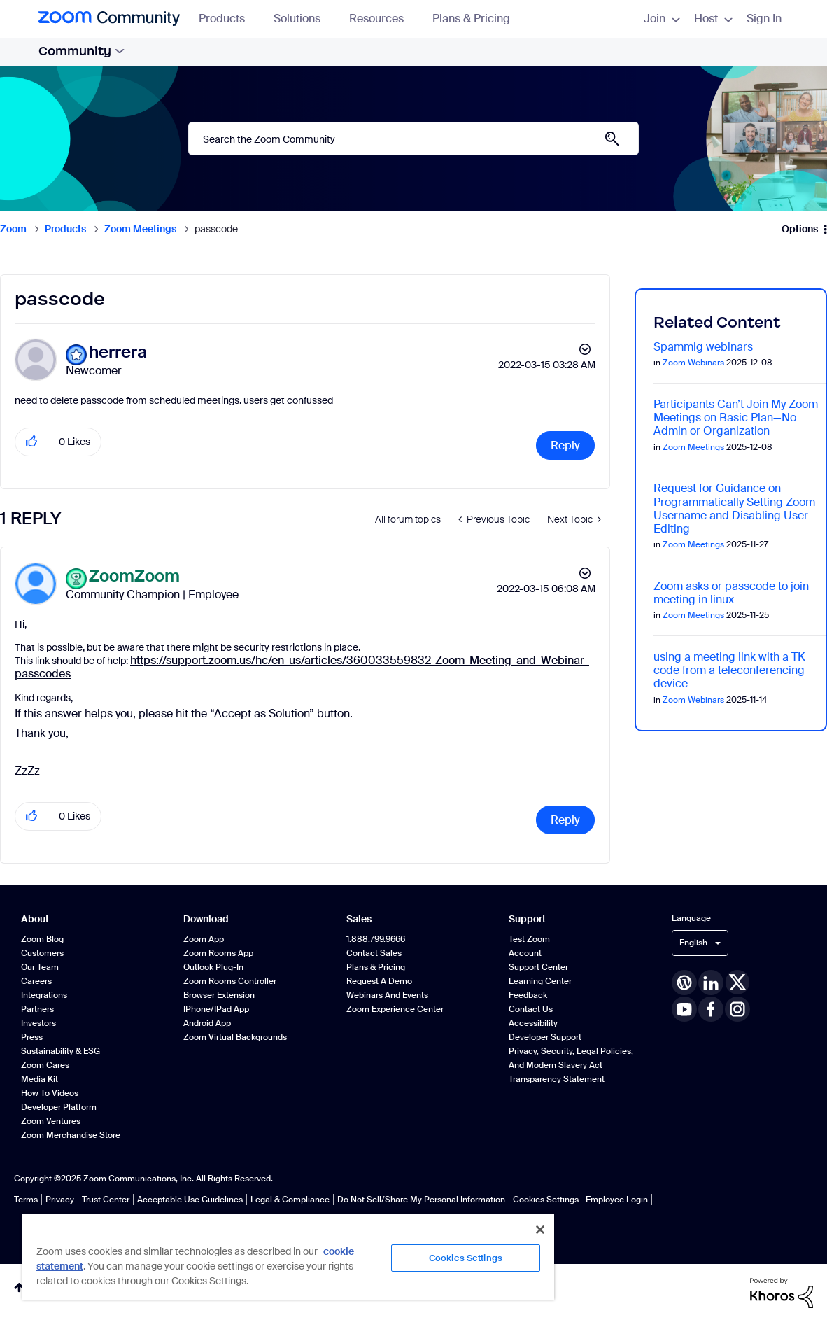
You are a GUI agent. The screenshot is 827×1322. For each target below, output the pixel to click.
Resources (383, 18)
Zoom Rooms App (218, 953)
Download (206, 919)
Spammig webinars (703, 346)
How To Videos (49, 1093)
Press (32, 1037)
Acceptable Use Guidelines (190, 1199)
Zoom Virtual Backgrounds (235, 1037)
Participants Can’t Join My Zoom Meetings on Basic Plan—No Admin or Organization (735, 417)
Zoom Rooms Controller (229, 981)
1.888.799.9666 (375, 939)
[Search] (413, 138)
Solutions (304, 18)
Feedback (528, 995)
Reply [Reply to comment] (565, 820)
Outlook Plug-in (213, 967)
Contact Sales (374, 953)
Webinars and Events (387, 995)
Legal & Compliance (290, 1199)
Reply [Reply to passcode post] (565, 445)
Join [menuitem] (662, 18)
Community (81, 51)
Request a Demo (379, 981)
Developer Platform (59, 1107)
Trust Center (105, 1199)
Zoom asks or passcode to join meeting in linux (731, 593)
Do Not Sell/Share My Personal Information (421, 1199)
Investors (38, 1023)
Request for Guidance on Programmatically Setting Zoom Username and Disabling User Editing (734, 508)
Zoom (13, 229)
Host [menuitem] (713, 18)
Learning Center (540, 981)
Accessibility (533, 1023)
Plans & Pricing (471, 18)
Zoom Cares (45, 1065)
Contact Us (531, 1009)
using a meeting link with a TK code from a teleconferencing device (729, 670)
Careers (36, 981)
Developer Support (545, 1037)
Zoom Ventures (50, 1121)
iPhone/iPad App (216, 1009)
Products (228, 18)
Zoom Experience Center (395, 1009)
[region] (288, 1256)
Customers (42, 953)
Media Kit (39, 1079)
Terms (26, 1199)
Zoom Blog (42, 939)
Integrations (44, 995)
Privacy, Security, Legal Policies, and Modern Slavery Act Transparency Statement (571, 1065)
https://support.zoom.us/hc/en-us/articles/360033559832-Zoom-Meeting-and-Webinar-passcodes (302, 667)
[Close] (540, 1229)
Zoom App (203, 939)
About (35, 919)
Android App (207, 1023)
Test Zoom (529, 939)
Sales (359, 919)
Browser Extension (219, 995)
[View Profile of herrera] (118, 352)
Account (525, 953)
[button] (31, 442)
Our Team (40, 967)
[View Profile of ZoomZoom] (134, 576)
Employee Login (617, 1199)
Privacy (59, 1199)
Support (527, 919)
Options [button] (800, 229)
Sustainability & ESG (60, 1051)
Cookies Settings (546, 1199)
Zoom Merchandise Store (70, 1135)
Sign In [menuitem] (764, 18)
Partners (37, 1009)
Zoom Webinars (693, 362)
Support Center (538, 967)
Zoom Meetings (140, 229)
